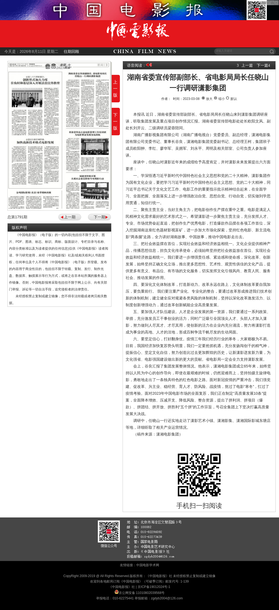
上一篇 (247, 65)
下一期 (99, 217)
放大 (207, 99)
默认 (231, 99)
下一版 (115, 121)
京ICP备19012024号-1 (154, 587)
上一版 (115, 88)
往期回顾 (71, 51)
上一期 (69, 217)
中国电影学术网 (147, 565)
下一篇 (262, 65)
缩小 (219, 99)
